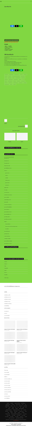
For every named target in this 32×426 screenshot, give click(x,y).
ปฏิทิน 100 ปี (6, 187)
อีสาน (10, 407)
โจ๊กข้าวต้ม (15, 411)
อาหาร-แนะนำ (18, 404)
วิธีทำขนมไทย (10, 79)
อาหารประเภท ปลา (7, 396)
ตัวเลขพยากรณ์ (6, 163)
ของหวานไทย (22, 76)
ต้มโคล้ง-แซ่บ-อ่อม (8, 409)
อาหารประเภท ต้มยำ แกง (8, 378)
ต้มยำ (9, 408)
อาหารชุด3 (13, 415)
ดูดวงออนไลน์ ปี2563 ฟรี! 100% (9, 157)
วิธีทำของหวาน (16, 79)
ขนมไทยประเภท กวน (7, 297)
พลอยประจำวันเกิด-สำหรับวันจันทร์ (9, 329)
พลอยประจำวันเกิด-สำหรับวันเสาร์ (22, 352)
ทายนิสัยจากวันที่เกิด (7, 238)
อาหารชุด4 (18, 415)
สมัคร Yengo (6, 277)
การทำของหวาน (16, 74)
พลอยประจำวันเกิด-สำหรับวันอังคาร (22, 329)
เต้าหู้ (11, 405)
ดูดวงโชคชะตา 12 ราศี (7, 243)
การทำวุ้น (21, 74)
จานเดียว (23, 412)
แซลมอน (11, 411)
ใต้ (15, 407)
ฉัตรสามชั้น (6, 202)
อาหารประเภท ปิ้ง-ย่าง (7, 387)
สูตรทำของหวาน (16, 82)
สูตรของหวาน (10, 82)
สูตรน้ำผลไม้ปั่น (7, 84)
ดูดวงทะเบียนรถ (6, 209)
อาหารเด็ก (25, 405)
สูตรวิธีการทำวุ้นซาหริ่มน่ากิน (11, 42)
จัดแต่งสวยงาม (8, 404)
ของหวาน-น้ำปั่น (17, 403)
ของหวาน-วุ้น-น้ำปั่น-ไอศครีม (16, 76)
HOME (8, 403)
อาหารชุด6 (6, 416)
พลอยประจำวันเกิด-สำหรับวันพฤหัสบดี (21, 341)
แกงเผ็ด (16, 408)
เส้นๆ (26, 411)
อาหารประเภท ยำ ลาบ (7, 389)
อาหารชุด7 (11, 416)
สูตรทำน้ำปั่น (20, 82)
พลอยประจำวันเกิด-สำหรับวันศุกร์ (9, 352)
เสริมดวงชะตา (7, 180)
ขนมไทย (6, 76)
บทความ (5, 170)
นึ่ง (20, 407)
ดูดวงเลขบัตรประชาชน (7, 211)
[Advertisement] (18, 15)
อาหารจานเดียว (6, 372)
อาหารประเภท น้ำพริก (7, 391)
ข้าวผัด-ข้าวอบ (21, 411)
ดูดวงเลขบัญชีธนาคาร (7, 214)
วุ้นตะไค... (9, 141)
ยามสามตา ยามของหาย (7, 204)
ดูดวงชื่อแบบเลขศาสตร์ (7, 219)
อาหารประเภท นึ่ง (7, 383)
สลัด (8, 412)
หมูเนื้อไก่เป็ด (7, 405)
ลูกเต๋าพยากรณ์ (6, 233)
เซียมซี (5, 221)
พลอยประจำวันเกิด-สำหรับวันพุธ (9, 340)
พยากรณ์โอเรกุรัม (7, 231)
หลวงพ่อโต (7, 228)
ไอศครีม (15, 84)
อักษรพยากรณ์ (6, 160)
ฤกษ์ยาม (6, 175)
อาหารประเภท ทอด (7, 385)
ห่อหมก (12, 412)
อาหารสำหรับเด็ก (6, 315)
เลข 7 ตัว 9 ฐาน (6, 192)
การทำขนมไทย (11, 74)
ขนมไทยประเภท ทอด (7, 299)
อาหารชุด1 (25, 413)
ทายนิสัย (6, 177)
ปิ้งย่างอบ (6, 411)
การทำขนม (6, 74)
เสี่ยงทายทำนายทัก (7, 165)
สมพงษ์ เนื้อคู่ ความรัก (7, 199)
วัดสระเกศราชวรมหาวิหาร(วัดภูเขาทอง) (11, 226)
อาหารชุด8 (16, 416)
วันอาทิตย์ (5, 274)
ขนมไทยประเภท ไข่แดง (7, 303)
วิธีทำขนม (6, 79)
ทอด (23, 407)
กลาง (6, 407)
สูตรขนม (6, 82)
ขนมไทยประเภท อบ (7, 301)
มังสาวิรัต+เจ (23, 403)
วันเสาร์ (5, 272)
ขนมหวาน (25, 74)
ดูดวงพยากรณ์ (6, 158)
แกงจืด (13, 408)
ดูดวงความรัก (7, 182)
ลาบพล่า (25, 409)
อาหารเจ (5, 313)
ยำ (21, 409)
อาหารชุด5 (23, 415)
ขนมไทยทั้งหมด (6, 305)
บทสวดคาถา (7, 185)
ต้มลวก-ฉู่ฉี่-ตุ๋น (21, 408)
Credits (26, 416)
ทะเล (22, 404)
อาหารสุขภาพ (6, 311)
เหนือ (13, 407)
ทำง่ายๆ (13, 404)
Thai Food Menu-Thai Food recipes (16, 413)
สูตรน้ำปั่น (25, 82)
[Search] (31, 1)
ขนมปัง (19, 412)
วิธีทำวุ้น (20, 79)
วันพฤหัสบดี (6, 268)
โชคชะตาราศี (7, 413)
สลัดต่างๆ (5, 376)
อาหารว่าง (20, 405)
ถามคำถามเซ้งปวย (7, 236)
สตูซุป (15, 412)
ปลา (25, 404)
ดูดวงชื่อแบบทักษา (7, 216)
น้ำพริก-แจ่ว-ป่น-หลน (16, 409)
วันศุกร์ (5, 270)
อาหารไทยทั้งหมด (7, 398)
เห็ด (14, 405)
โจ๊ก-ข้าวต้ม (6, 370)
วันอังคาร (5, 263)
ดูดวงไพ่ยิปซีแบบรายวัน (7, 168)
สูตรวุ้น (11, 84)
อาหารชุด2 (8, 415)
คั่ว (18, 407)
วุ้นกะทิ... (22, 141)
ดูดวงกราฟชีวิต (6, 197)
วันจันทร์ (5, 261)
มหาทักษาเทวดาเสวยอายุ (8, 194)
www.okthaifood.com (16, 420)
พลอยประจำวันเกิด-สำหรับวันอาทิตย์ (9, 363)
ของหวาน (10, 76)
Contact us (21, 416)
